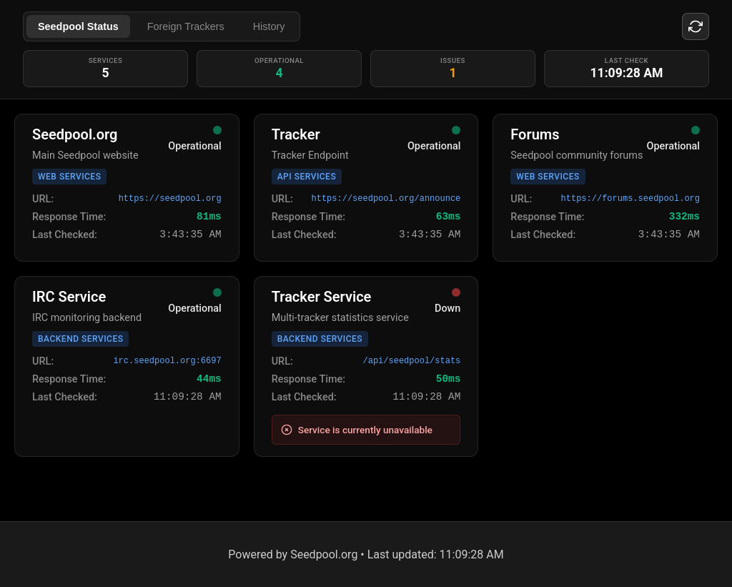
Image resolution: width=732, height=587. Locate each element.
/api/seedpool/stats (412, 361)
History (269, 26)
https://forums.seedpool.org (630, 199)
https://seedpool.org (170, 199)
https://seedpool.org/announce (385, 199)
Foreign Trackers (185, 26)
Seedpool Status (78, 26)
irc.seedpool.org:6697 (167, 361)
